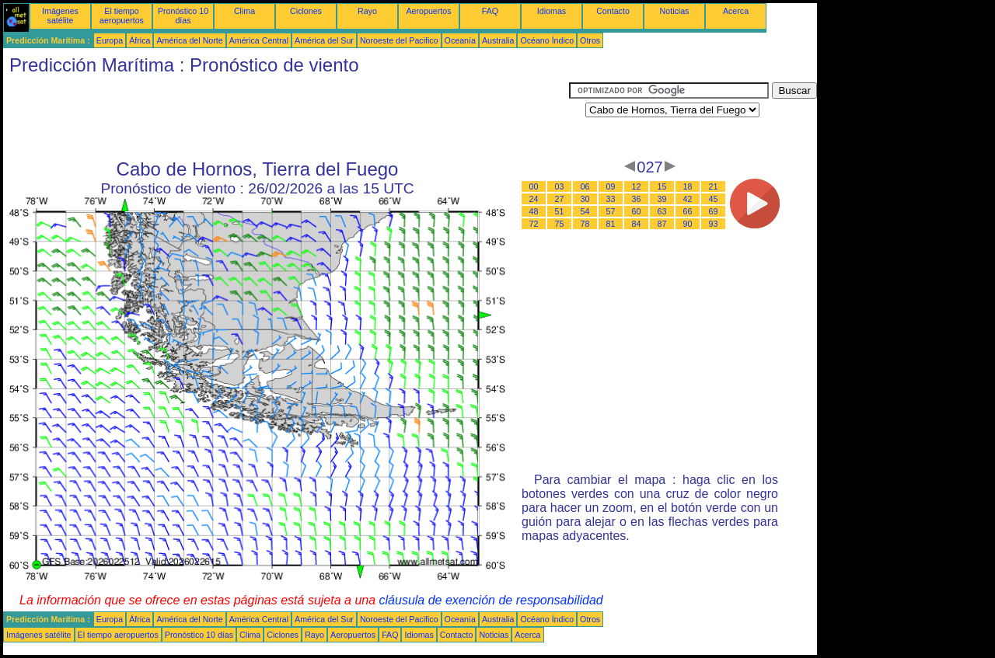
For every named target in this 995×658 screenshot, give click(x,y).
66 (688, 211)
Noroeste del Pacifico (399, 40)
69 (713, 211)
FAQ (490, 11)
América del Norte (189, 40)
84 (636, 223)
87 (662, 223)
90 (688, 223)
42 (688, 199)
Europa (109, 40)
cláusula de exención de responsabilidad (491, 600)
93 (713, 223)
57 (611, 211)
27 (559, 199)
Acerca (736, 11)
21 (713, 186)
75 (559, 223)
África (139, 40)
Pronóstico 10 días (183, 15)
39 (662, 199)
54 (585, 211)
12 (636, 186)
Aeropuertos (428, 11)
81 (611, 223)
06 (585, 186)
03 (559, 186)
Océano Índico (547, 40)
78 (585, 223)
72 (534, 223)
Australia (498, 40)
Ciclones (306, 11)
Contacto (613, 11)
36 (636, 199)
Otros (590, 40)
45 (713, 199)
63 (662, 211)
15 (662, 186)
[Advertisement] (286, 117)
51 (559, 211)
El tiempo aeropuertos (122, 15)
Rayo (367, 11)
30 (585, 199)
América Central (258, 40)
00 (534, 186)
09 (611, 186)
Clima (244, 11)
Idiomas (551, 11)
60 (636, 211)
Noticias (675, 11)
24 (534, 199)
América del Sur (324, 40)
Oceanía (460, 40)
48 (534, 211)
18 (688, 186)
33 (611, 199)
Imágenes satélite (60, 15)
